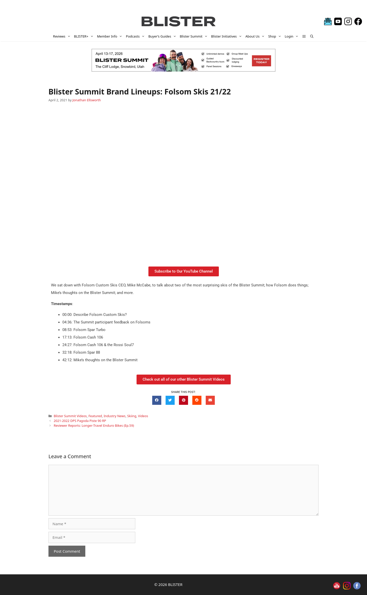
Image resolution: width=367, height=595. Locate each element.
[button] (304, 36)
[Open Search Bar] (312, 36)
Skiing (131, 416)
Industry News (114, 416)
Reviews (62, 36)
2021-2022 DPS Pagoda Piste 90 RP (80, 420)
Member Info (110, 36)
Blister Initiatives (227, 36)
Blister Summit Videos (70, 416)
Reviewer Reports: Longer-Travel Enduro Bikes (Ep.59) (94, 425)
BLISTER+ (84, 36)
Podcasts (136, 36)
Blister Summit (194, 36)
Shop (275, 36)
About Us (255, 36)
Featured (95, 416)
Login (292, 36)
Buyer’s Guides (163, 36)
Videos (143, 416)
